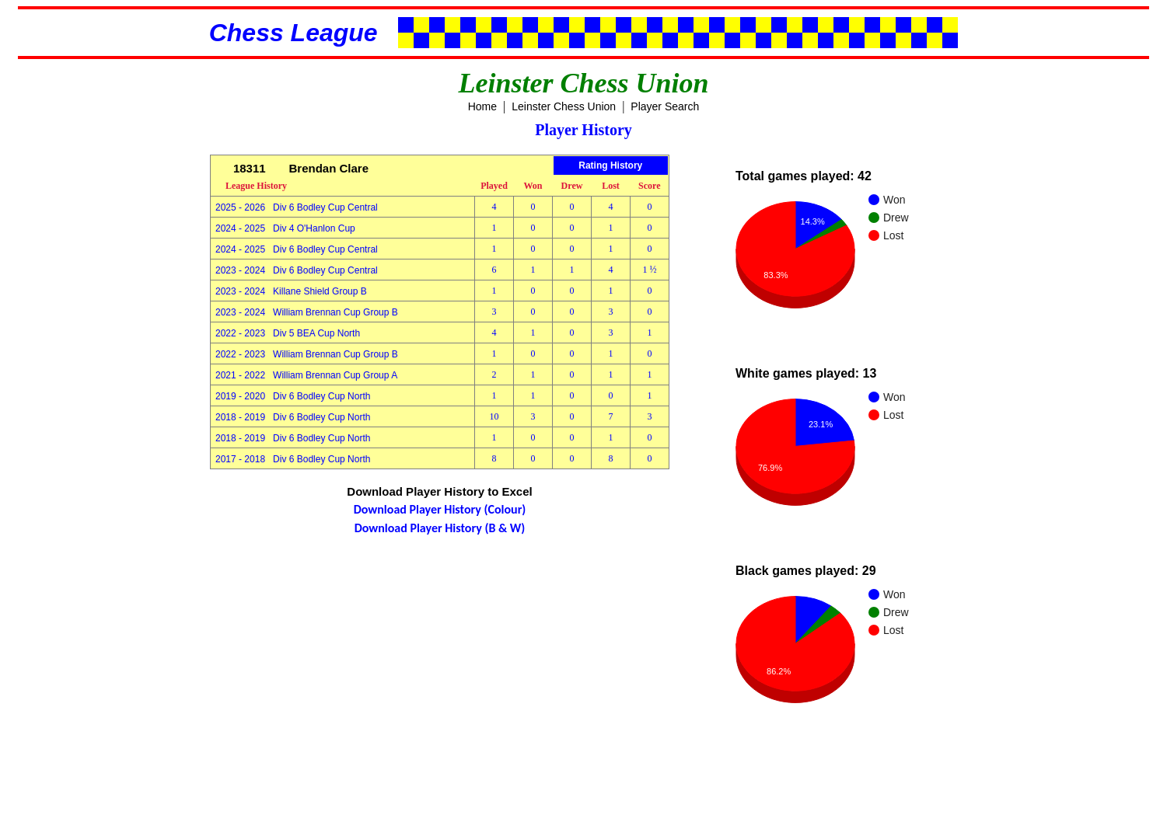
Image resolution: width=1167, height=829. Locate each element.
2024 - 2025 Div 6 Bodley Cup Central (296, 249)
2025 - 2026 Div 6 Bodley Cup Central (296, 207)
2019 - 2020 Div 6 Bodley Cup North (292, 396)
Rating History (610, 165)
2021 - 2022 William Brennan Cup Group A (306, 375)
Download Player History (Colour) (440, 509)
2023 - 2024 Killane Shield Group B (291, 291)
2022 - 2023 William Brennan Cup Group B (306, 354)
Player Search (665, 106)
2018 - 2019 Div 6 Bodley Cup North (292, 417)
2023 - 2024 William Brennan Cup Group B (306, 312)
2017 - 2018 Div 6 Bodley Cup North (292, 459)
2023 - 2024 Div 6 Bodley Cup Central (296, 270)
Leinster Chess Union (564, 106)
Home (482, 106)
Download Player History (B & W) (440, 528)
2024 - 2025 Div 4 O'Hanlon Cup (285, 228)
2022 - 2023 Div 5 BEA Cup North (287, 333)
